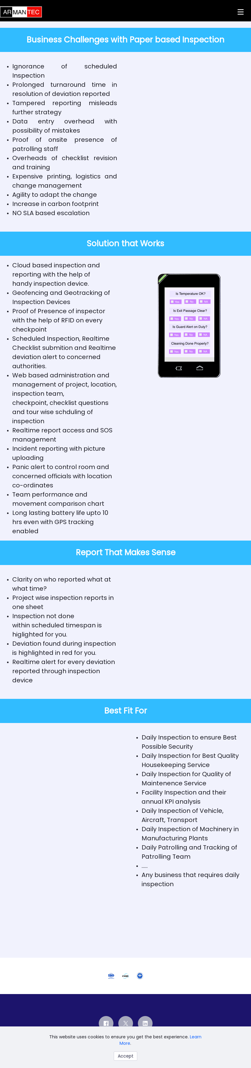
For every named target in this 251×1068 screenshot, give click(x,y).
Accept (125, 1056)
